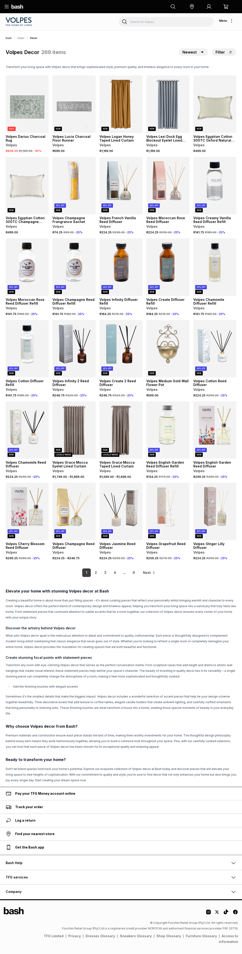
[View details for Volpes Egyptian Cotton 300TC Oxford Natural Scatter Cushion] (214, 104)
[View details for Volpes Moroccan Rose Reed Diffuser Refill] (27, 267)
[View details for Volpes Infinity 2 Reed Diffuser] (73, 348)
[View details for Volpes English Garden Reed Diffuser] (214, 430)
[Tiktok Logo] (226, 913)
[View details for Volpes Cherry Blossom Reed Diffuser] (27, 511)
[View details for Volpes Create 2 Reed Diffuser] (121, 348)
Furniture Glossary (201, 936)
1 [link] (85, 573)
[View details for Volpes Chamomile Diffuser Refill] (214, 267)
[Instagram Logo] (208, 913)
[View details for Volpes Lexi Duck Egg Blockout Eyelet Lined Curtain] (167, 104)
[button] (191, 6)
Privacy (74, 936)
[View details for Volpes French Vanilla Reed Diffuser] (121, 185)
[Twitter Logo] (217, 913)
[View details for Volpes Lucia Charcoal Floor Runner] (73, 104)
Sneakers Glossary (136, 936)
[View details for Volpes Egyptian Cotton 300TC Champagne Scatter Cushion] (27, 185)
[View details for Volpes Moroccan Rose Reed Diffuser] (167, 185)
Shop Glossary (168, 936)
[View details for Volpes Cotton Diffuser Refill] (27, 348)
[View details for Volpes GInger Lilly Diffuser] (214, 511)
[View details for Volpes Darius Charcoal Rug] (27, 104)
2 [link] (95, 573)
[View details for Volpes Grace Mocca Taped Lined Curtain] (121, 430)
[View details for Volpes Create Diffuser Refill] (167, 267)
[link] (149, 572)
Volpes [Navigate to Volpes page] (20, 38)
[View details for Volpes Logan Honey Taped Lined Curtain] (121, 104)
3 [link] (105, 573)
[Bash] (9, 38)
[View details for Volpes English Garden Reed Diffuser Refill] (167, 430)
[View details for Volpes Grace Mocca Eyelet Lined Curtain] (73, 430)
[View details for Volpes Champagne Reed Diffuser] (73, 511)
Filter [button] (224, 52)
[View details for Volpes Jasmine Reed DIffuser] (121, 511)
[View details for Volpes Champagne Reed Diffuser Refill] (73, 267)
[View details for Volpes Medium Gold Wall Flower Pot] (167, 348)
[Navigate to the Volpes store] (19, 21)
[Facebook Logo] (235, 913)
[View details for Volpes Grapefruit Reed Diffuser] (167, 511)
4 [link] (114, 573)
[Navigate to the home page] (17, 6)
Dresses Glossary (100, 936)
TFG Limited (54, 936)
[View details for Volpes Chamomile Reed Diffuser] (27, 430)
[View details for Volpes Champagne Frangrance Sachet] (73, 185)
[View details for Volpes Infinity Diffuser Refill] (121, 267)
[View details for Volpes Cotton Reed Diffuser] (214, 348)
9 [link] (133, 573)
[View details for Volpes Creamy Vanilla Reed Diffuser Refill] (214, 185)
